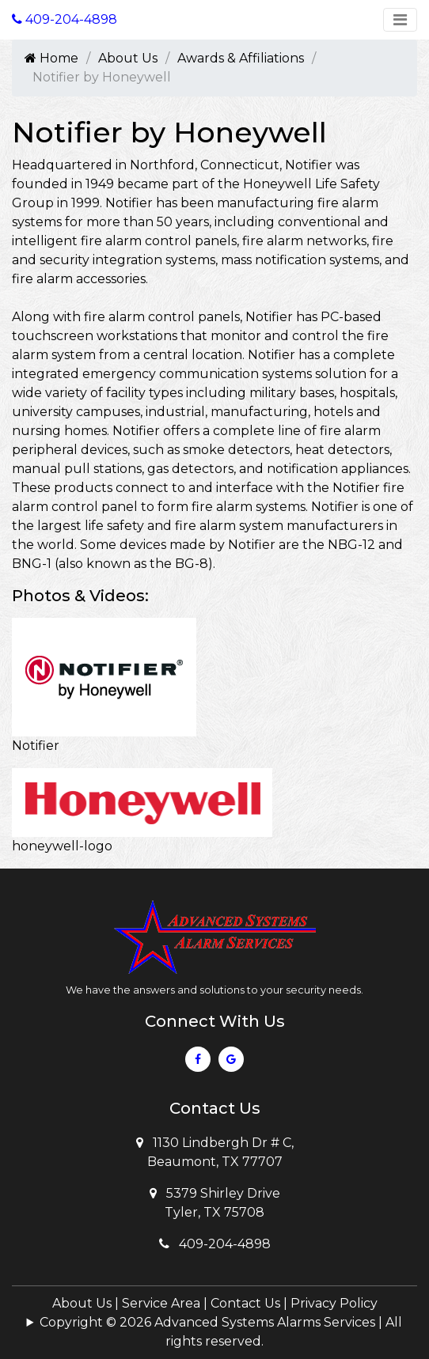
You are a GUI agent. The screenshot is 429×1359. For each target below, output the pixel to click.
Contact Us (245, 1303)
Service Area (161, 1303)
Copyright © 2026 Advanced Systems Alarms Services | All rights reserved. (221, 1332)
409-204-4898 (215, 1243)
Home (51, 58)
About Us (128, 58)
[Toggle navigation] (400, 20)
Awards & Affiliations (240, 58)
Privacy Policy (334, 1303)
